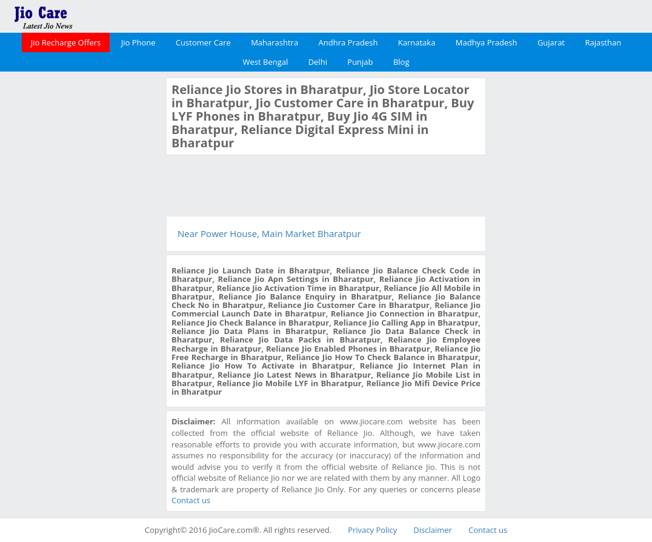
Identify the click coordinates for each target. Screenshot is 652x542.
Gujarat (551, 42)
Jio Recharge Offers (66, 42)
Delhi (317, 61)
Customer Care (203, 42)
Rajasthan (603, 42)
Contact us (190, 500)
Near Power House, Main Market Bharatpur (269, 233)
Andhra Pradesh (348, 42)
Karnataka (417, 42)
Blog (401, 61)
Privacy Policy (372, 529)
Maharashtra (274, 42)
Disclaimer (432, 529)
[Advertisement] (81, 259)
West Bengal (265, 61)
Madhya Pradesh (486, 42)
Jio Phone (138, 42)
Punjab (360, 61)
